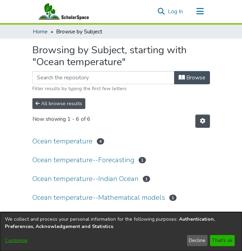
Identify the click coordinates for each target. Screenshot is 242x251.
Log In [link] (176, 11)
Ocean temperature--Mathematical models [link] (98, 197)
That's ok (222, 240)
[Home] (62, 11)
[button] (161, 11)
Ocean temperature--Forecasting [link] (83, 160)
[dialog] (121, 231)
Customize (16, 240)
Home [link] (40, 32)
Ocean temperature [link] (62, 141)
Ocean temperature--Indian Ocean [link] (85, 178)
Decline (197, 240)
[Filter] (103, 77)
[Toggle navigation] (200, 11)
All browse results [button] (59, 103)
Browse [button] (192, 77)
